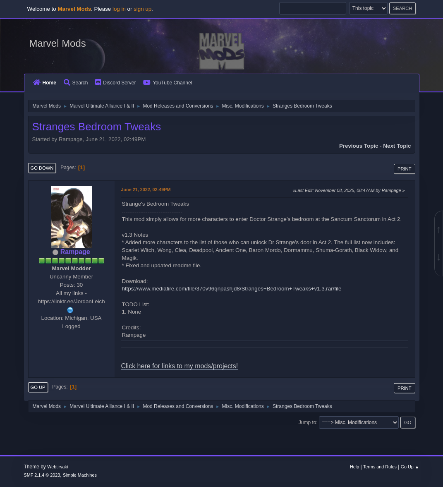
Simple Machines (80, 475)
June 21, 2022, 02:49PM (146, 189)
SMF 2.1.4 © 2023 (42, 475)
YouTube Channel (167, 83)
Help (354, 466)
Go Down (42, 168)
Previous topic (358, 146)
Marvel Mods (57, 43)
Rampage (75, 251)
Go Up (38, 387)
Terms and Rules (380, 466)
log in (119, 9)
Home (44, 83)
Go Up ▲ (410, 466)
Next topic (397, 146)
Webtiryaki (57, 466)
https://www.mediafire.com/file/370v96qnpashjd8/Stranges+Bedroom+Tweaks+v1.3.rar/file (232, 288)
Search (76, 83)
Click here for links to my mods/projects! (179, 365)
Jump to (307, 422)
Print (405, 168)
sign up (142, 9)
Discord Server (115, 83)
